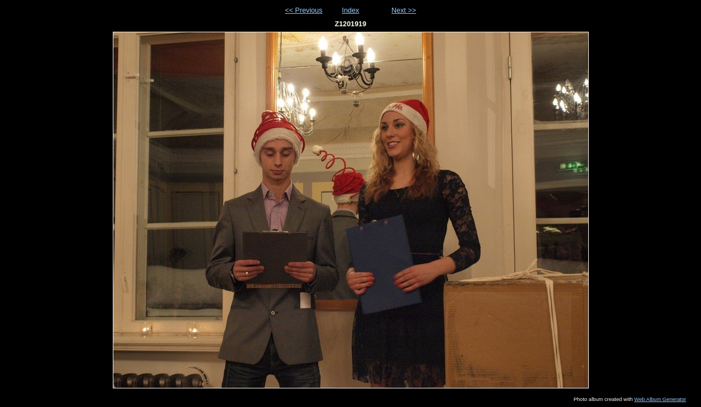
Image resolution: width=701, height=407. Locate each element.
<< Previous (303, 10)
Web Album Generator (660, 399)
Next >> (404, 10)
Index (350, 10)
